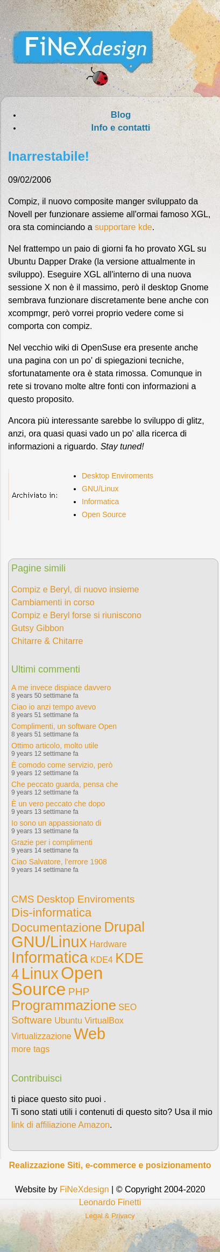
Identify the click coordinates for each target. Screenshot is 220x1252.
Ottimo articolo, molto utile (54, 745)
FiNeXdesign (84, 1189)
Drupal (124, 926)
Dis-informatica (51, 912)
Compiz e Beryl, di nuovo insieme (75, 589)
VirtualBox (104, 1020)
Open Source (104, 514)
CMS (22, 899)
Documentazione (56, 927)
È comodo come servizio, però (61, 765)
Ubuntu (68, 1020)
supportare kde (123, 227)
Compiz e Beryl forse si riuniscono (76, 615)
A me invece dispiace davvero (61, 687)
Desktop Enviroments (117, 475)
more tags (30, 1049)
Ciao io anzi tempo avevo (53, 707)
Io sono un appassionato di (56, 823)
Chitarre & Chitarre (47, 641)
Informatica (100, 501)
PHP (78, 991)
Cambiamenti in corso (53, 602)
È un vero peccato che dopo (58, 803)
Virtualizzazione (41, 1036)
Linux (40, 973)
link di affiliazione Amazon (60, 1124)
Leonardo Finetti (110, 1202)
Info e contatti (120, 128)
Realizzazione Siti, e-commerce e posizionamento (110, 1165)
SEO (127, 1007)
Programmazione (63, 1005)
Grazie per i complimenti (52, 842)
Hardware (107, 944)
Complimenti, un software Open (64, 726)
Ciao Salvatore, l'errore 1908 (59, 861)
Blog (121, 115)
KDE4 (101, 959)
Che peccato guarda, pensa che (64, 784)
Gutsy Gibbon (37, 628)
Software (31, 1020)
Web (89, 1033)
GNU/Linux (100, 488)
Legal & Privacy (110, 1216)
